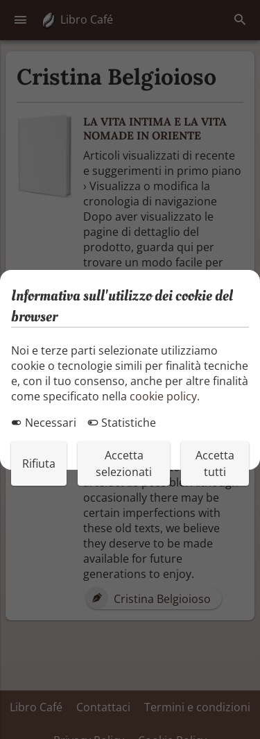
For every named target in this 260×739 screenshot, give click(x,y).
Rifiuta (38, 463)
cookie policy (163, 396)
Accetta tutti (215, 463)
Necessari (43, 422)
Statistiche (121, 422)
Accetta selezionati (124, 463)
